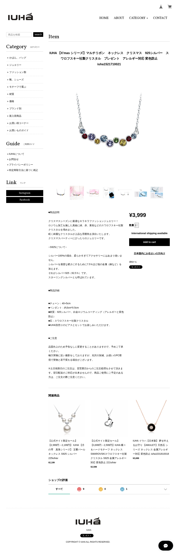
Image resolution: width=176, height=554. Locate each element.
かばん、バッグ (17, 57)
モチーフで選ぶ (17, 86)
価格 (11, 101)
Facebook (25, 200)
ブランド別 (15, 108)
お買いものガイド (19, 130)
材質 (11, 94)
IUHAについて (16, 154)
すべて (59, 489)
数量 (131, 225)
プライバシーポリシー (21, 164)
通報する (133, 262)
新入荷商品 (15, 115)
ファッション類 (17, 72)
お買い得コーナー (19, 123)
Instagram (24, 193)
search (38, 34)
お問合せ (14, 159)
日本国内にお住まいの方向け (149, 253)
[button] (139, 18)
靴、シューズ (16, 79)
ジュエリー (15, 65)
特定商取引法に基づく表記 (23, 170)
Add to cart (149, 242)
